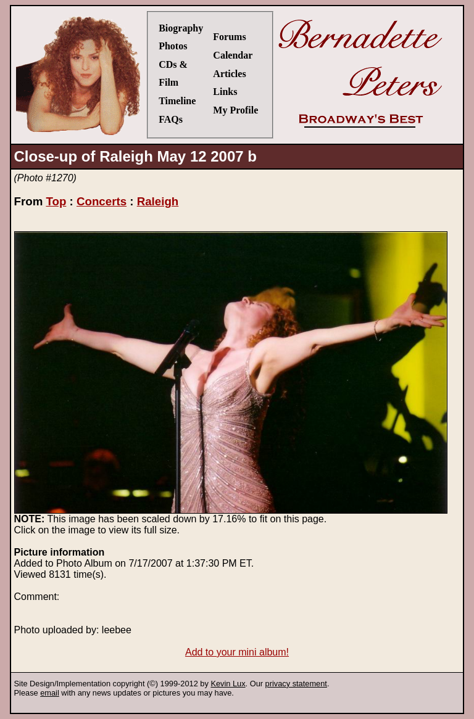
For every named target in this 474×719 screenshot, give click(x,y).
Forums (229, 36)
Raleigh (158, 201)
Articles (229, 73)
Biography (181, 28)
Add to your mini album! (237, 652)
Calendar (232, 55)
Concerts (102, 201)
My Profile (235, 110)
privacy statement (296, 683)
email (49, 692)
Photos (173, 46)
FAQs (171, 119)
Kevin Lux (227, 683)
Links (225, 91)
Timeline (177, 101)
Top (56, 201)
